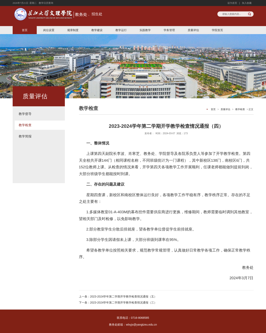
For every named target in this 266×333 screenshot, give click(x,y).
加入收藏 (247, 3)
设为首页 (232, 3)
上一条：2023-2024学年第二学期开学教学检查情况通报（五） (118, 296)
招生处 (97, 14)
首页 (25, 30)
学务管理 (169, 30)
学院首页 (217, 30)
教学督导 (25, 114)
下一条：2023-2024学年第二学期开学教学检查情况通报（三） (118, 302)
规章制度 (72, 30)
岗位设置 (48, 30)
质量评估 (193, 30)
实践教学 (145, 30)
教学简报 (25, 136)
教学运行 (121, 30)
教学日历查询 (46, 3)
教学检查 (25, 125)
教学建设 (97, 30)
